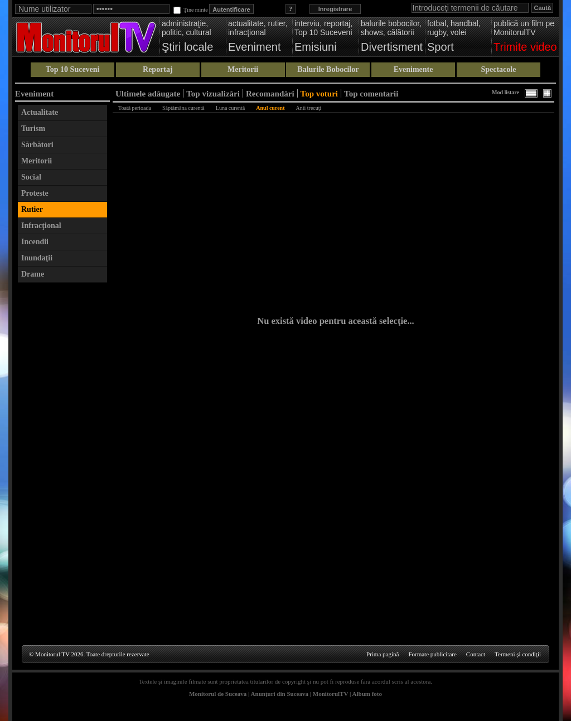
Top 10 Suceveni (73, 69)
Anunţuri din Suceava (279, 693)
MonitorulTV (330, 693)
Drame (32, 274)
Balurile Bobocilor (328, 69)
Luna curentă (230, 108)
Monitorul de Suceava (217, 693)
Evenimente (413, 69)
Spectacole (498, 69)
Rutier (32, 209)
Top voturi (319, 93)
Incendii (35, 242)
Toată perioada (134, 108)
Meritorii (243, 69)
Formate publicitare (432, 654)
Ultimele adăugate (147, 93)
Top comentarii (371, 93)
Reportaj (158, 69)
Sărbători (37, 145)
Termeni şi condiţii (518, 654)
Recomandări (270, 93)
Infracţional (41, 225)
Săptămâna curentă (183, 108)
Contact (475, 654)
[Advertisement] (62, 455)
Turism (33, 128)
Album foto (367, 693)
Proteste (35, 193)
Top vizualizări (213, 93)
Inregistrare (335, 9)
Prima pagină (382, 654)
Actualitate (39, 112)
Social (31, 177)
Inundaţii (36, 258)
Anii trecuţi (309, 108)
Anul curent (270, 108)
